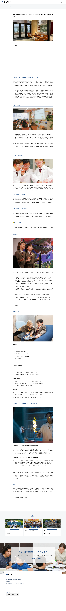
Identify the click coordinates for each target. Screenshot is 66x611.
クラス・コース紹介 (38, 2)
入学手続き (18, 58)
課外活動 (18, 56)
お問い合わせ (61, 2)
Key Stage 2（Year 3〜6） (22, 53)
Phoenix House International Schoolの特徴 (24, 64)
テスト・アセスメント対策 (49, 582)
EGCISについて (50, 2)
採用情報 (47, 592)
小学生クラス (29, 586)
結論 (17, 69)
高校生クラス (29, 589)
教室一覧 (45, 2)
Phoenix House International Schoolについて (24, 48)
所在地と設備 (19, 49)
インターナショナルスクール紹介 (23, 11)
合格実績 (31, 2)
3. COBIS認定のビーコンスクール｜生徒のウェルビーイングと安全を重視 (28, 68)
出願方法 (19, 59)
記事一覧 (33, 509)
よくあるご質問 (39, 590)
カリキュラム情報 (48, 590)
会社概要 (38, 587)
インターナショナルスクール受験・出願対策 (52, 587)
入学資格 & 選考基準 (21, 60)
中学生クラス (29, 587)
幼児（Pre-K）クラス (30, 585)
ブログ (56, 2)
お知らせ (46, 585)
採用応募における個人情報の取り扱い (44, 603)
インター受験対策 (30, 590)
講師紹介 (38, 589)
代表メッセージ (39, 586)
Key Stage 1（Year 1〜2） (22, 52)
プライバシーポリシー (56, 603)
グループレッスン (30, 593)
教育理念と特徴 (39, 585)
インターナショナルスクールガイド (51, 589)
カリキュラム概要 (19, 51)
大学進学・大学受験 (48, 581)
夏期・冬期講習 (29, 591)
